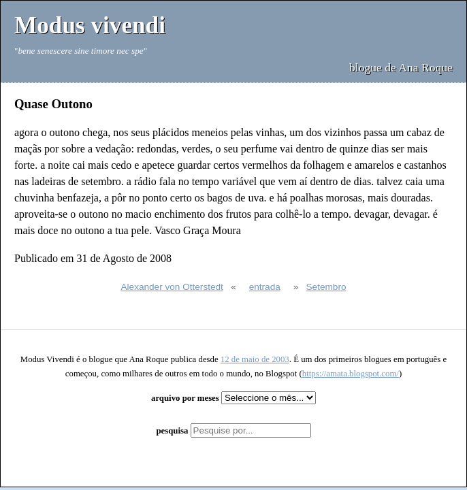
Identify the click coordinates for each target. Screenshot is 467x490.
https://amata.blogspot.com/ (350, 373)
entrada (264, 287)
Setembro (326, 287)
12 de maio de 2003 (255, 359)
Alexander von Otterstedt (172, 287)
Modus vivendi (89, 25)
